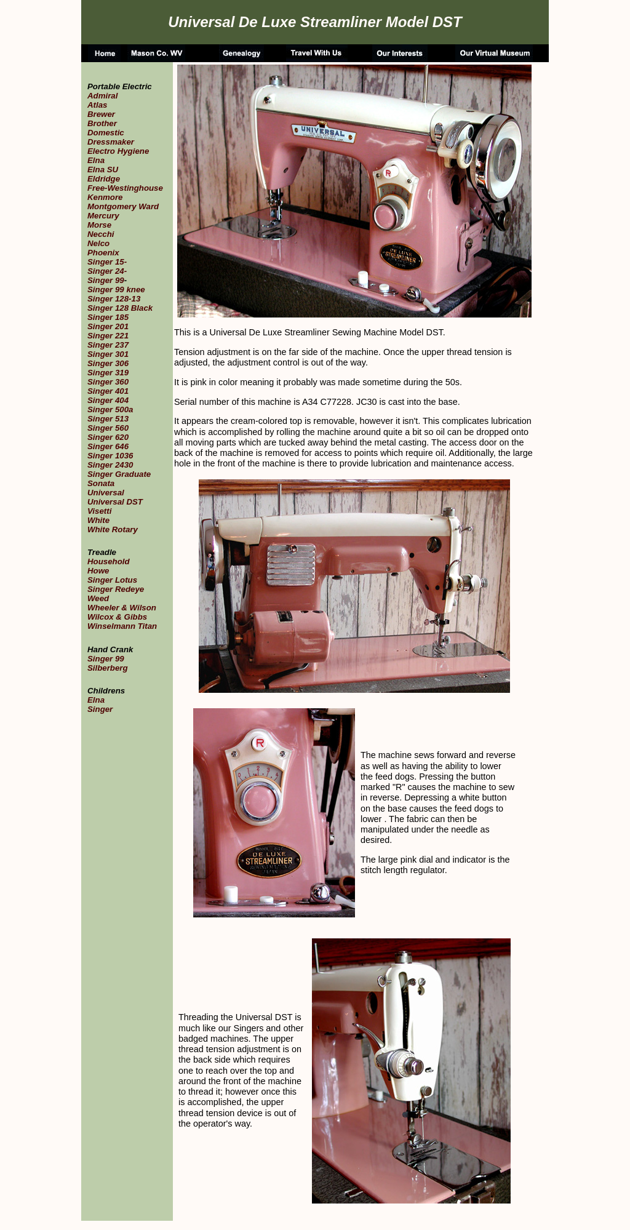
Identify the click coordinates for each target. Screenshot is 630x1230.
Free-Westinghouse (125, 188)
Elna (96, 160)
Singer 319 (108, 372)
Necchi (100, 234)
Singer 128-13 (113, 298)
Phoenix (103, 252)
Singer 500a (110, 409)
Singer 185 (108, 317)
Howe (98, 570)
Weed (98, 598)
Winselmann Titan (122, 626)
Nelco (98, 243)
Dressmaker (110, 141)
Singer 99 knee (116, 289)
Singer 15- (107, 261)
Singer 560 (108, 428)
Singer (100, 709)
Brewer (101, 114)
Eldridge (103, 178)
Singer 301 (108, 354)
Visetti (99, 511)
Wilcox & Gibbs (117, 616)
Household (108, 561)
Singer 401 (108, 391)
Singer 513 (108, 418)
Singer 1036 (110, 455)
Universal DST (115, 501)
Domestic (105, 132)
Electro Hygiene (118, 151)
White (98, 520)
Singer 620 (108, 437)
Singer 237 (108, 344)
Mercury (103, 215)
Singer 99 (105, 280)
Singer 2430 (110, 464)
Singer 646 (108, 446)
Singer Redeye (115, 589)
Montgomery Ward (123, 206)
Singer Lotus (112, 580)
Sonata (100, 483)
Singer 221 (108, 335)
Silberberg (107, 668)
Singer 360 (108, 381)
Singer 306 (108, 363)
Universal (105, 492)
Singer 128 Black (120, 308)
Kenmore (105, 197)
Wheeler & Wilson (121, 607)
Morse (99, 225)
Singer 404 (108, 400)
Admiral (102, 95)
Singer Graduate (119, 474)
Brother (102, 123)
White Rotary (112, 529)
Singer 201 (108, 326)
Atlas (97, 105)
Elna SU (102, 169)
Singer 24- (107, 271)
